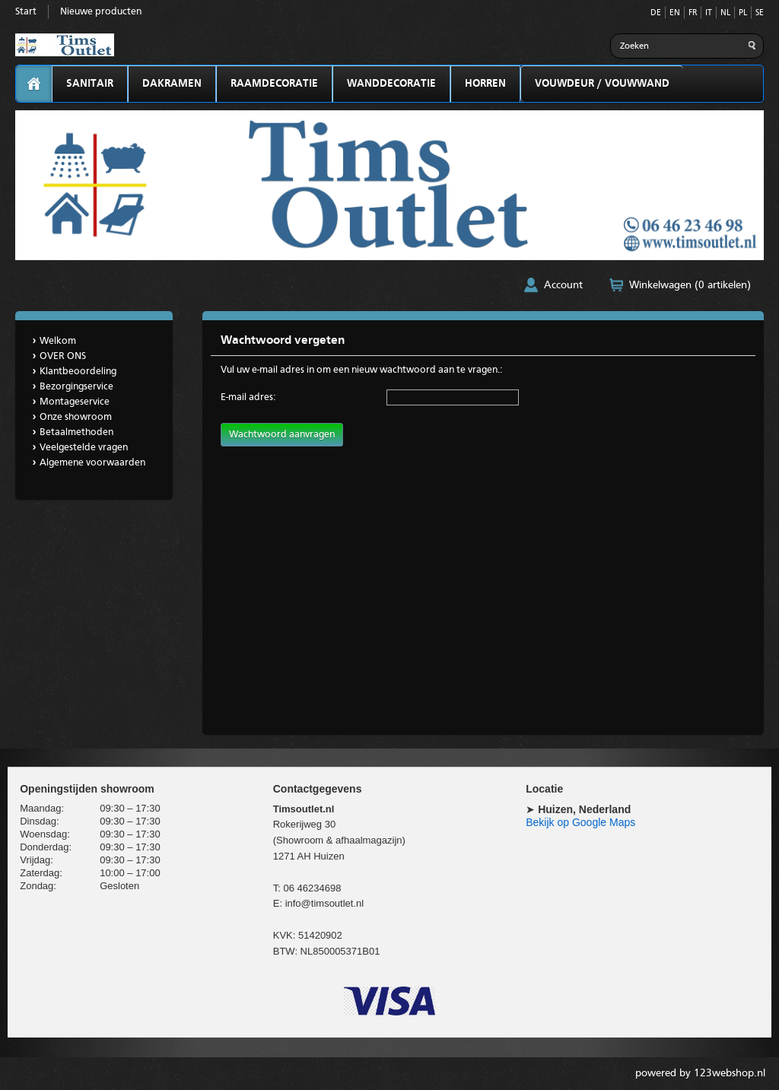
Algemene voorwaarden (92, 463)
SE (759, 13)
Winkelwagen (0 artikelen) (690, 285)
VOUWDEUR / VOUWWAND (602, 83)
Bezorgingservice (76, 387)
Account (563, 285)
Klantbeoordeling (78, 372)
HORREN (485, 83)
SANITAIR (89, 83)
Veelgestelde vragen (84, 448)
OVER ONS (63, 356)
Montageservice (75, 402)
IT (708, 13)
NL (725, 13)
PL (743, 13)
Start (26, 12)
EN (674, 13)
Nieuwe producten (100, 12)
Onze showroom (76, 417)
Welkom (58, 341)
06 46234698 (312, 888)
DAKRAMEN (172, 83)
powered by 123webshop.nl (700, 1073)
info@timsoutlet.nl (324, 903)
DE (655, 13)
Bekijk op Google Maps (580, 822)
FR (692, 13)
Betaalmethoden (76, 432)
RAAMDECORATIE (274, 83)
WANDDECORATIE (391, 83)
